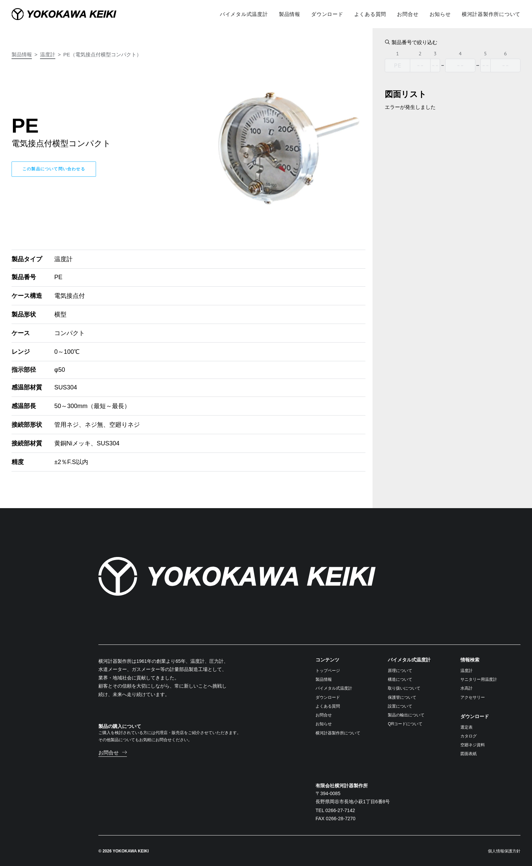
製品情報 (22, 54)
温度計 (47, 54)
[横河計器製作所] (78, 13)
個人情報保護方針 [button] (504, 850)
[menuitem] (246, 13)
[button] (112, 752)
